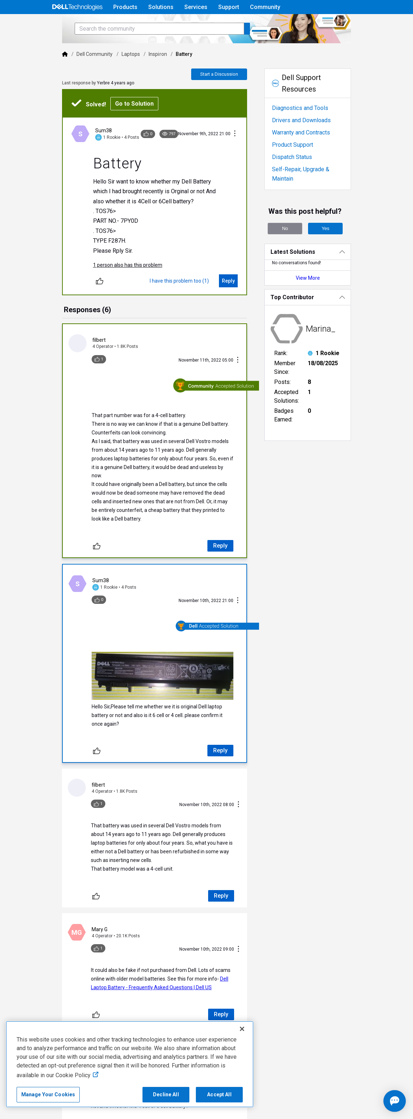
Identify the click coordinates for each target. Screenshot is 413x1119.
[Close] (242, 1029)
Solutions (160, 7)
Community (265, 7)
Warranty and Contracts (309, 152)
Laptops (110, 74)
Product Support (300, 165)
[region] (130, 1064)
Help (316, 24)
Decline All (166, 1094)
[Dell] (44, 74)
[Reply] (236, 301)
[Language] (363, 24)
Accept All (219, 1094)
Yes (334, 239)
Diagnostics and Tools (308, 128)
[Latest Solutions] (322, 263)
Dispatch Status (300, 177)
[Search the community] (139, 49)
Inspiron (137, 74)
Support (228, 7)
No (293, 239)
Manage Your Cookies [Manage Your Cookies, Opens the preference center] (48, 1094)
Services (195, 7)
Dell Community (74, 74)
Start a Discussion (227, 94)
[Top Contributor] (322, 308)
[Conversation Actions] (243, 154)
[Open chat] (373, 1101)
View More (322, 289)
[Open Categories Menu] (77, 24)
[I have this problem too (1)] (187, 301)
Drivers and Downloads (309, 140)
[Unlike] (79, 301)
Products (125, 7)
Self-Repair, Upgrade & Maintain (320, 189)
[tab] (66, 331)
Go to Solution (114, 123)
